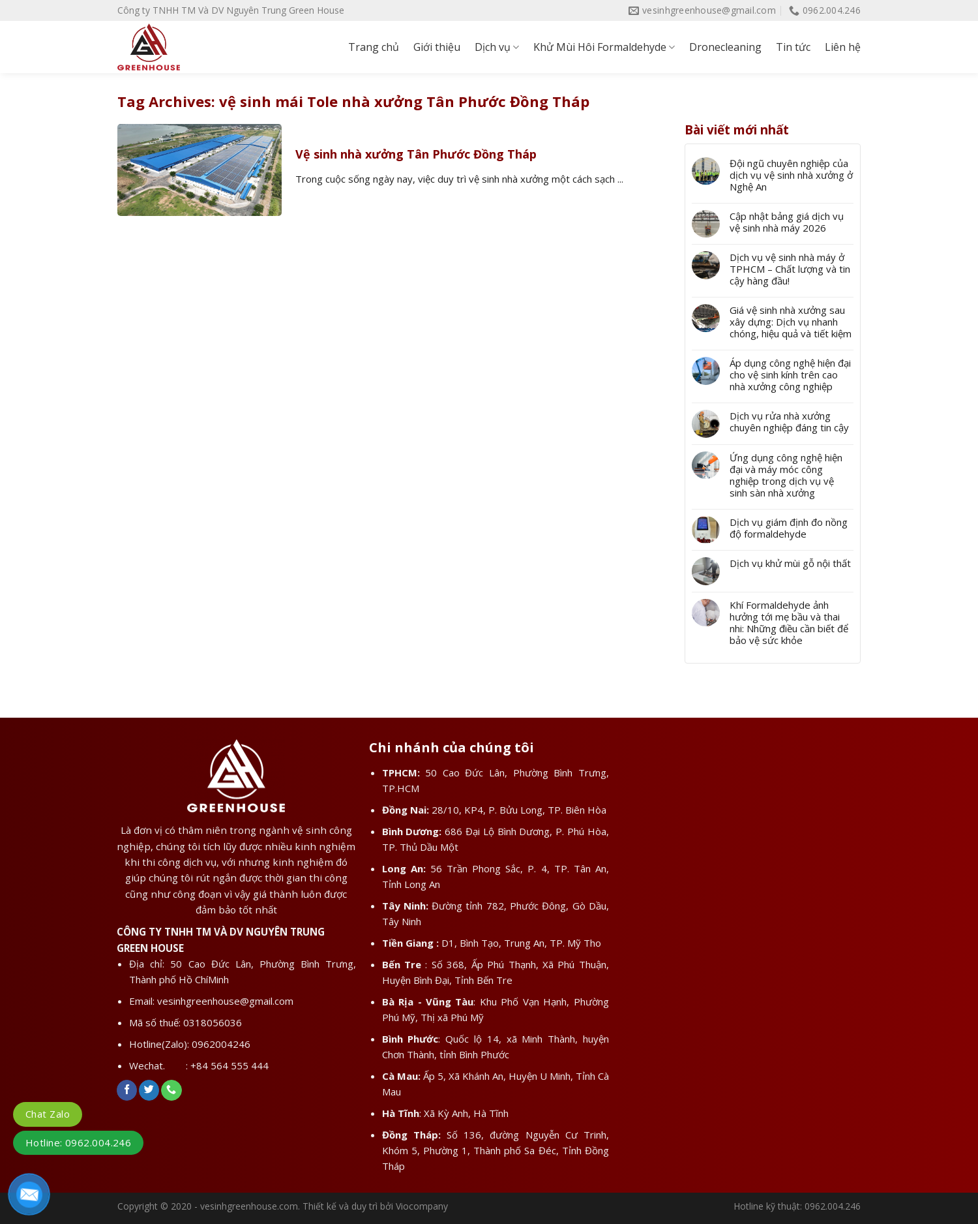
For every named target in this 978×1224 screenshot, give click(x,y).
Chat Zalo (47, 1113)
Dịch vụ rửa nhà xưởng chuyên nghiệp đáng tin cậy (789, 421)
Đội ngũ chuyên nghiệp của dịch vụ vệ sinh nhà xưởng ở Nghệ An (791, 174)
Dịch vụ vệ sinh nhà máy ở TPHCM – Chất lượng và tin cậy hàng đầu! (790, 268)
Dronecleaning (725, 47)
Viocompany (422, 1206)
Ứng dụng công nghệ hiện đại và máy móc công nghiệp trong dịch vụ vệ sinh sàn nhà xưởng (786, 474)
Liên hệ (843, 47)
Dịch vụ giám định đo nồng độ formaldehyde (789, 528)
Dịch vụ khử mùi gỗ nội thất (790, 563)
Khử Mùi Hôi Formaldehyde (604, 47)
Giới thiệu (436, 47)
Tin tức (793, 47)
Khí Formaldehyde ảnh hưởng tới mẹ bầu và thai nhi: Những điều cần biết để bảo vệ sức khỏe (789, 622)
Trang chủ (373, 47)
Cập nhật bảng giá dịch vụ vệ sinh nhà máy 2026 (787, 222)
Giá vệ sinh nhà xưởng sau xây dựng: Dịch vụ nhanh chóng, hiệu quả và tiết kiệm (791, 321)
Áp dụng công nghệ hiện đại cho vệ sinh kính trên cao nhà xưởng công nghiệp (790, 374)
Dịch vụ (497, 47)
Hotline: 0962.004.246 (78, 1142)
